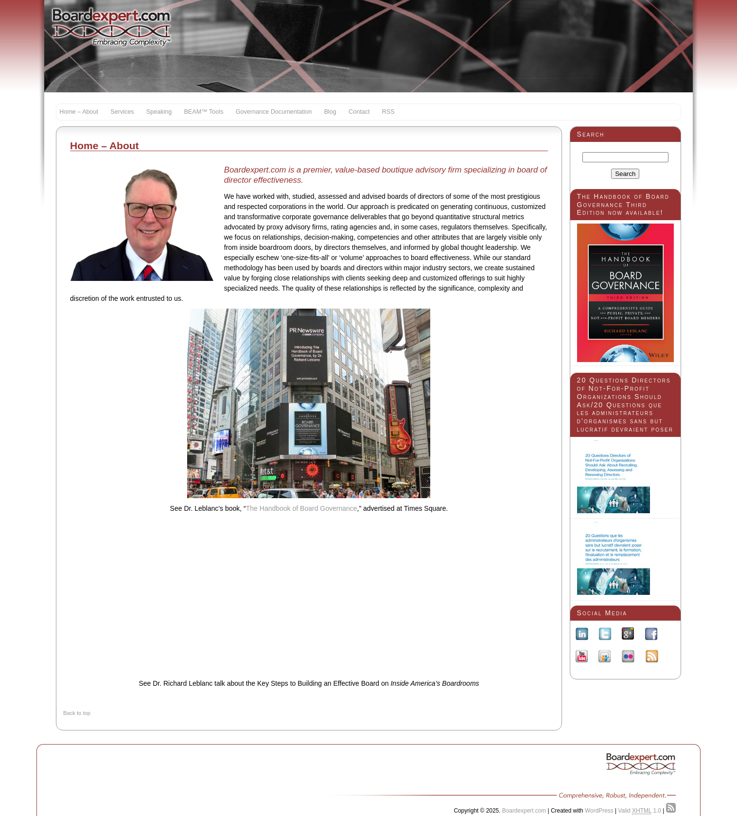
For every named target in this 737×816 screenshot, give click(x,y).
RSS (388, 111)
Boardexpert (111, 26)
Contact (359, 111)
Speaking (159, 111)
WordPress (599, 810)
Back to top (76, 713)
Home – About (78, 111)
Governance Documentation (274, 111)
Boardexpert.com (524, 810)
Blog (330, 111)
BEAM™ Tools (203, 111)
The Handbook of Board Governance (301, 508)
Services (122, 111)
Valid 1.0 (639, 811)
